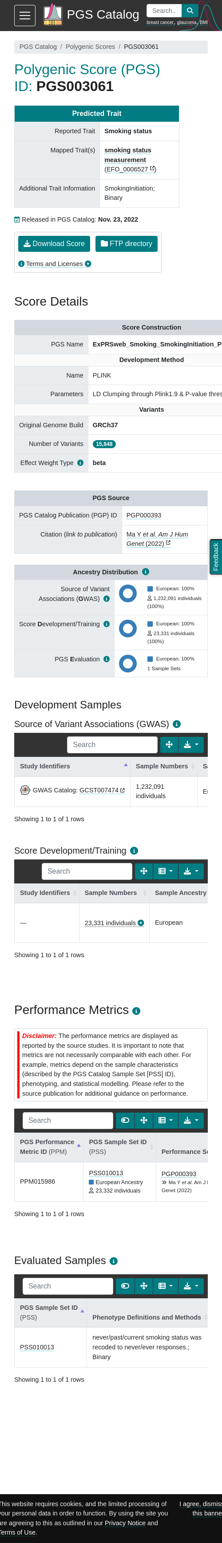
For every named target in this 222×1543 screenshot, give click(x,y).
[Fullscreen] (169, 744)
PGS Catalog (38, 46)
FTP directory (126, 243)
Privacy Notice (125, 1523)
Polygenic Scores (90, 46)
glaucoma (186, 22)
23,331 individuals (110, 923)
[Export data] (191, 744)
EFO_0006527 (127, 169)
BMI (204, 22)
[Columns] (166, 871)
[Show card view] (125, 1120)
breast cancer (160, 22)
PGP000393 (144, 515)
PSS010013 (106, 1173)
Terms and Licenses (54, 263)
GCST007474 (99, 790)
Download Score (54, 243)
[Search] (112, 744)
